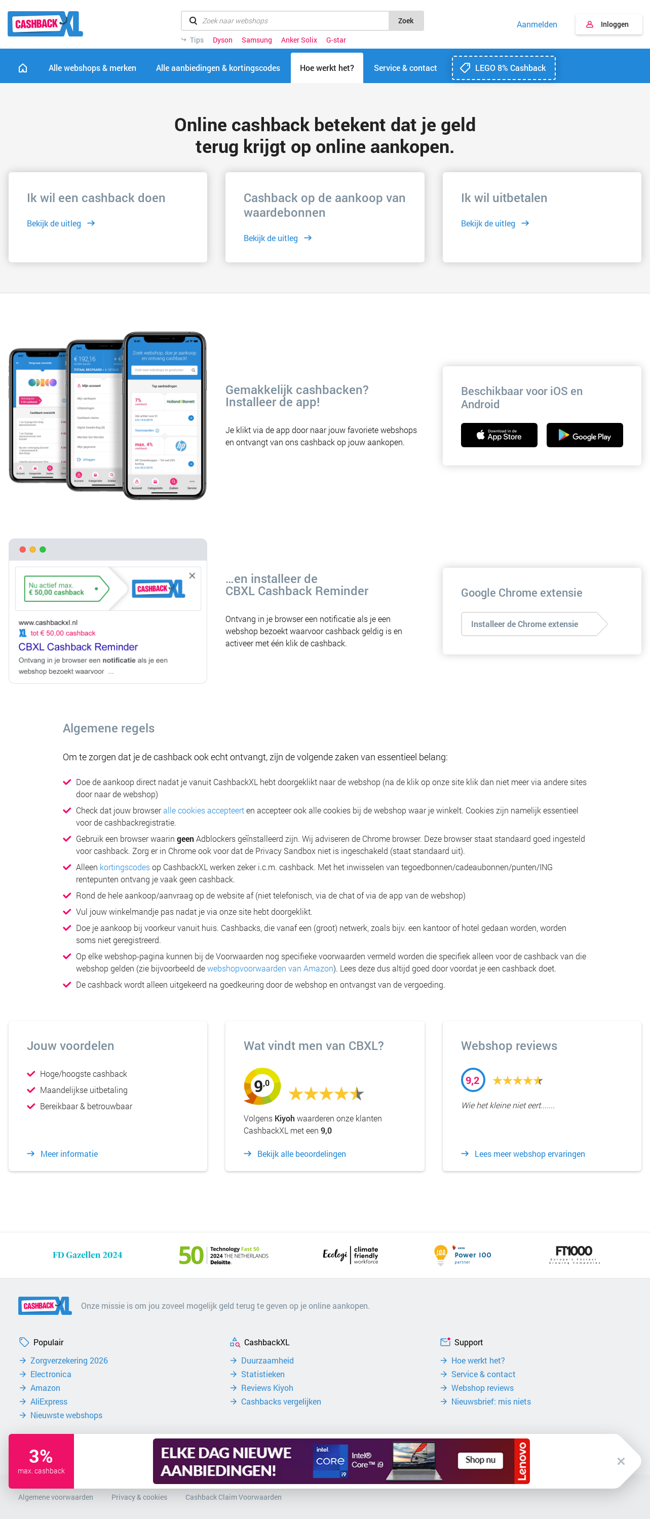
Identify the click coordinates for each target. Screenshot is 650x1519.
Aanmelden (537, 24)
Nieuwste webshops (66, 1415)
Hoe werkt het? (478, 1360)
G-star (336, 40)
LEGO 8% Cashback (510, 67)
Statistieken (263, 1374)
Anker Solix (299, 40)
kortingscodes (125, 867)
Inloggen (615, 24)
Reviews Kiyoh (267, 1387)
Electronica (50, 1374)
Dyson (223, 40)
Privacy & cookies (139, 1497)
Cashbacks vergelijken (281, 1401)
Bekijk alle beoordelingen (301, 1154)
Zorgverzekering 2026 (69, 1360)
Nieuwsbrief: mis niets (491, 1401)
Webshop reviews (482, 1387)
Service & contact (483, 1374)
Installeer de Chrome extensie (524, 623)
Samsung (257, 40)
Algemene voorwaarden (55, 1497)
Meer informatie (69, 1154)
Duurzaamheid (267, 1360)
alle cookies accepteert (203, 810)
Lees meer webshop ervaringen (530, 1154)
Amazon (45, 1387)
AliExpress (48, 1401)
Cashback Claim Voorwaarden (233, 1497)
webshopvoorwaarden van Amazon (270, 968)
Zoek (405, 20)
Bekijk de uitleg (54, 223)
